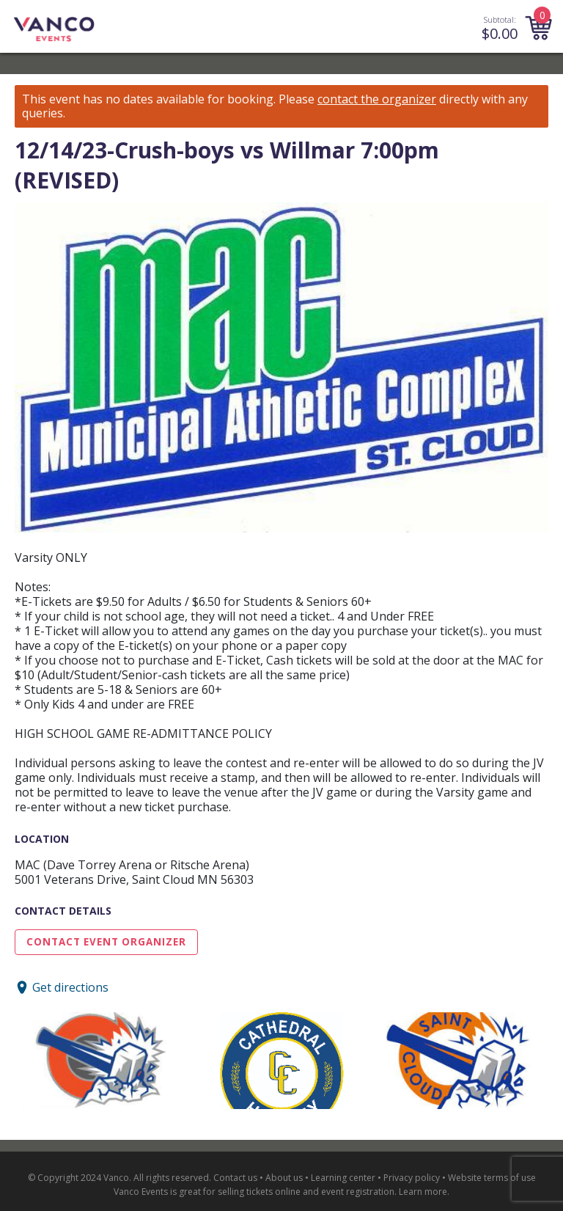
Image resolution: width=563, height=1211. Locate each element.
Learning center (343, 1177)
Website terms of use (492, 1177)
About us (284, 1177)
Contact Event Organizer (106, 941)
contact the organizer (376, 99)
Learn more (423, 1191)
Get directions (70, 987)
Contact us (235, 1177)
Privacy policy (411, 1177)
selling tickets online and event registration (306, 1191)
